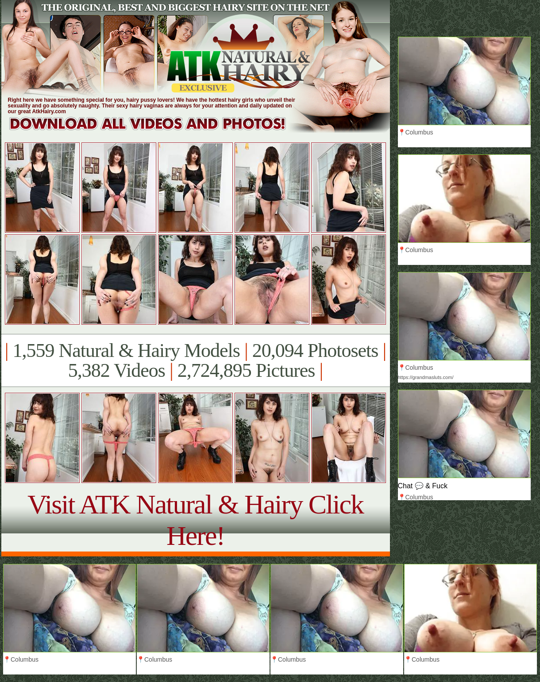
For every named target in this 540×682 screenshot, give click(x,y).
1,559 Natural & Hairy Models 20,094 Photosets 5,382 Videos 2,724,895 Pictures (195, 360)
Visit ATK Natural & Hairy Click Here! (195, 520)
